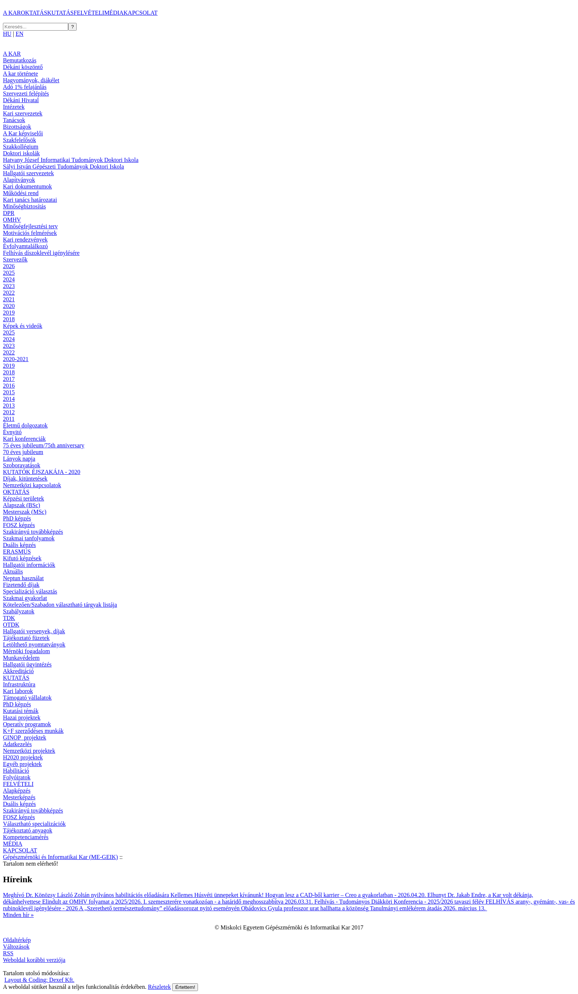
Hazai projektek (22, 717)
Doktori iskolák (21, 153)
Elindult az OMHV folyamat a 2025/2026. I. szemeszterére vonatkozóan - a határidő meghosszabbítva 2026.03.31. (178, 901)
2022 (9, 293)
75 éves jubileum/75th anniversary (43, 445)
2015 (9, 392)
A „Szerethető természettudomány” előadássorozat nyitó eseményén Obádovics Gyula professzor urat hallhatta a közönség (224, 908)
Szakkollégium (20, 146)
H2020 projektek (23, 757)
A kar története (20, 73)
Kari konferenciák (24, 439)
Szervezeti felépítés (26, 93)
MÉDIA (113, 13)
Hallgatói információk (29, 565)
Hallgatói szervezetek (28, 173)
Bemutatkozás (19, 60)
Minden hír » (18, 915)
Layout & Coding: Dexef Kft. (39, 980)
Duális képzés (19, 545)
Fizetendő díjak (21, 585)
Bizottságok (17, 127)
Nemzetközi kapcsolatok (32, 485)
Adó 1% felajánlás (24, 87)
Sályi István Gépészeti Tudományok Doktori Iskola (63, 166)
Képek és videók (22, 326)
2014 (9, 399)
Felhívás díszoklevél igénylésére (41, 253)
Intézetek (14, 107)
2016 (9, 385)
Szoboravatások (21, 465)
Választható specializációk (34, 824)
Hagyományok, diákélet (31, 80)
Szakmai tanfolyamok (29, 538)
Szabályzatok (18, 611)
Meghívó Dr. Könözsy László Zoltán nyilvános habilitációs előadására (87, 895)
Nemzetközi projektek (29, 751)
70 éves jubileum (23, 452)
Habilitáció (16, 771)
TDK (9, 618)
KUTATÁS (60, 13)
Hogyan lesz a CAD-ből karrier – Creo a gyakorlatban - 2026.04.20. (346, 895)
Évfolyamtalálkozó (25, 246)
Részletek (159, 987)
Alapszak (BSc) (21, 505)
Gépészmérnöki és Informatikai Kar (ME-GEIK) (60, 857)
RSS (8, 953)
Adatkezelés (17, 744)
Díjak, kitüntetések (25, 478)
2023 (9, 286)
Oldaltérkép (17, 940)
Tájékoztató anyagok (27, 830)
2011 (8, 419)
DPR (8, 213)
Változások (16, 946)
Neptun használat (23, 578)
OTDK (11, 624)
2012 (9, 412)
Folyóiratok (17, 777)
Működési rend (20, 193)
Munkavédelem (21, 658)
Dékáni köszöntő (23, 67)
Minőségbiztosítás (24, 206)
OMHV (12, 220)
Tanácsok (14, 120)
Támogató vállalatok (27, 698)
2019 (9, 312)
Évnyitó (12, 432)
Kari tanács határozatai (30, 200)
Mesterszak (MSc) (24, 512)
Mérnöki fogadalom (26, 651)
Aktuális (13, 571)
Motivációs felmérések (30, 233)
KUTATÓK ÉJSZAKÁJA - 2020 (41, 472)
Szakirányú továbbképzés (33, 532)
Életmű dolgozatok (25, 425)
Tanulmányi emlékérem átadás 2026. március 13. (428, 908)
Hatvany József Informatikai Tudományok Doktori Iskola (71, 160)
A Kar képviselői (23, 133)
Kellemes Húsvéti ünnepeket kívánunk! (218, 895)
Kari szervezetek (22, 113)
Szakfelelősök (19, 140)
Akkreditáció (18, 671)
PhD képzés (17, 518)
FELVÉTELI (89, 13)
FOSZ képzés (19, 525)
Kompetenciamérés (26, 837)
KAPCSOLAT (140, 13)
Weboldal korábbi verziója (34, 960)
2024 (9, 279)
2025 (9, 273)
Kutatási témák (20, 711)
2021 (9, 299)
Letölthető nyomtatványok (34, 644)
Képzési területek (23, 498)
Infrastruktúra (19, 684)
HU (7, 34)
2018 (9, 319)
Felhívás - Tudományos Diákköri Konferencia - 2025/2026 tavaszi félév (399, 901)
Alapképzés (17, 790)
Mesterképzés (19, 797)
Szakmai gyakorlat (25, 598)
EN (19, 34)
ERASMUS (17, 551)
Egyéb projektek (22, 764)
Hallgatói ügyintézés (27, 664)
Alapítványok (19, 180)
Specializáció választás (30, 591)
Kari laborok (18, 691)
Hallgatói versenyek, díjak (34, 631)
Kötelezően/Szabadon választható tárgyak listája (60, 605)
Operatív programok (27, 724)
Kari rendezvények (25, 239)
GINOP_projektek (24, 737)
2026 (9, 266)
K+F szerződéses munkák (33, 731)
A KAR (12, 13)
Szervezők (15, 259)
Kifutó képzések (22, 558)
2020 (9, 306)
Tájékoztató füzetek (26, 638)
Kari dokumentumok (27, 186)
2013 (9, 405)
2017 (9, 379)
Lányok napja (19, 459)
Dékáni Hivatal (21, 100)
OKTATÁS (34, 13)
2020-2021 (15, 359)
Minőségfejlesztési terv (30, 226)
